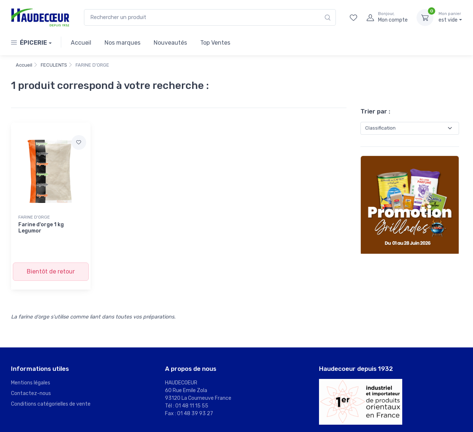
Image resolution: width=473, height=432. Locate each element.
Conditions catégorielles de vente (51, 404)
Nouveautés (170, 42)
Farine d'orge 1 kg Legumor (41, 227)
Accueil (81, 42)
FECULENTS (54, 65)
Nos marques (122, 42)
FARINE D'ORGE (34, 217)
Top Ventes (215, 42)
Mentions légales (30, 383)
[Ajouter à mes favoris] (79, 142)
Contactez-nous (31, 393)
